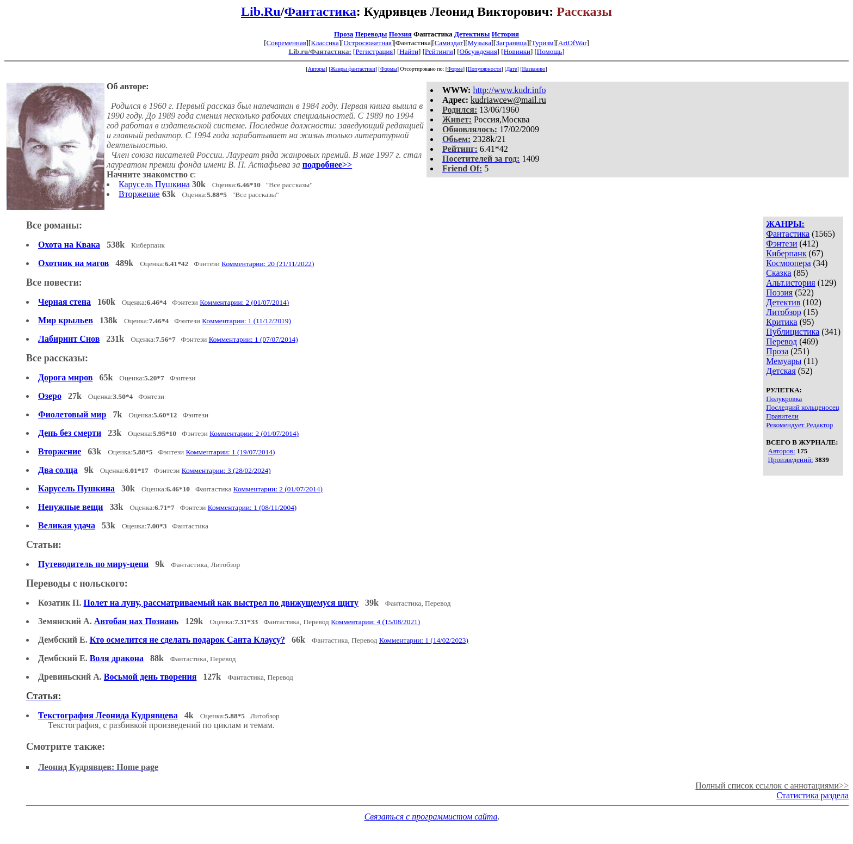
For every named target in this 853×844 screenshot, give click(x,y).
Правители (782, 416)
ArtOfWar (572, 43)
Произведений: (790, 459)
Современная (286, 43)
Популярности (484, 69)
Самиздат (449, 43)
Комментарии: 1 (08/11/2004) (252, 507)
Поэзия (400, 34)
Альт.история (790, 282)
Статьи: (43, 544)
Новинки (517, 51)
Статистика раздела (812, 795)
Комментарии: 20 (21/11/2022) (267, 264)
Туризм (542, 43)
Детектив (783, 302)
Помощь (549, 51)
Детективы (472, 34)
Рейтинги (439, 51)
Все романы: (54, 225)
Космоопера (788, 263)
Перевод (781, 341)
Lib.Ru (261, 11)
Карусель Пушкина (154, 184)
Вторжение (139, 194)
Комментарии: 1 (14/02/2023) (423, 640)
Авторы (317, 69)
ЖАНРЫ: (785, 224)
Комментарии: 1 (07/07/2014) (253, 339)
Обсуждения (478, 51)
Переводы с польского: (77, 583)
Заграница (511, 43)
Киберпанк (786, 253)
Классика (324, 43)
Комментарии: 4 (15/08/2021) (375, 622)
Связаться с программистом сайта (431, 816)
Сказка (778, 273)
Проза (344, 34)
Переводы (371, 34)
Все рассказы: (57, 358)
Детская (781, 370)
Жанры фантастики (352, 69)
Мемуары (783, 361)
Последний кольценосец (802, 407)
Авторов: (781, 451)
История (505, 34)
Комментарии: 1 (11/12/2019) (246, 321)
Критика (781, 321)
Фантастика (320, 11)
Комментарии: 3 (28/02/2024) (226, 470)
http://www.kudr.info (509, 90)
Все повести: (54, 282)
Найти (408, 51)
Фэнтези (781, 243)
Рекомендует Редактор (799, 425)
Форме (455, 69)
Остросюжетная (367, 43)
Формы (388, 69)
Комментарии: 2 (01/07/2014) (244, 302)
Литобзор (783, 312)
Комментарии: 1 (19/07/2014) (230, 452)
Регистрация (374, 51)
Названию (534, 69)
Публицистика (792, 331)
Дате (511, 69)
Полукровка (784, 399)
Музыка (480, 43)
